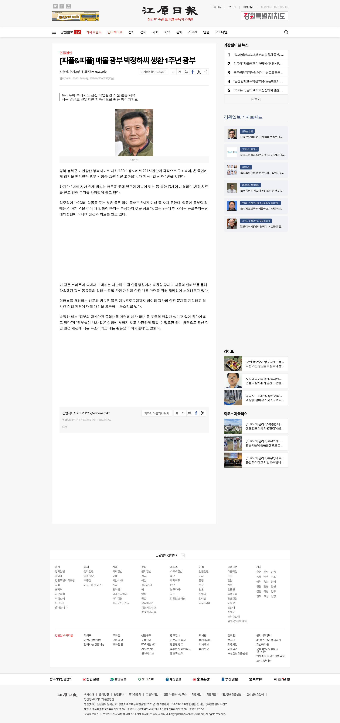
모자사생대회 (263, 660)
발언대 (231, 607)
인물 (206, 32)
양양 (273, 596)
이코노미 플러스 (249, 149)
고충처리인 (152, 694)
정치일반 (60, 571)
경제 (143, 32)
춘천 (258, 571)
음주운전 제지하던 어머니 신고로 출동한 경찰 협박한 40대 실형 (272, 72)
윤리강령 (104, 694)
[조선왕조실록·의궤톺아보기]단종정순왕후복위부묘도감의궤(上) (274, 208)
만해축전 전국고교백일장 (270, 656)
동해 (258, 576)
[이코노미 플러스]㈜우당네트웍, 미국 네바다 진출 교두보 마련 (283, 458)
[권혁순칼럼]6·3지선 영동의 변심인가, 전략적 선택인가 (269, 137)
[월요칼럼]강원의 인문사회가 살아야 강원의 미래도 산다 (270, 172)
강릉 (273, 571)
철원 (258, 591)
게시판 (202, 635)
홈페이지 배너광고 (180, 649)
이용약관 (233, 649)
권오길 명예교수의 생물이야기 (256, 221)
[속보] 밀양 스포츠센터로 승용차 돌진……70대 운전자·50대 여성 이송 (275, 54)
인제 (258, 596)
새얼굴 (202, 594)
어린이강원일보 (92, 639)
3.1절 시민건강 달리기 (268, 639)
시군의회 (60, 594)
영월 (258, 586)
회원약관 (211, 694)
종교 (143, 598)
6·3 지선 (59, 603)
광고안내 (175, 635)
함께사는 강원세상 (94, 644)
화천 (266, 591)
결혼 (201, 589)
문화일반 (146, 571)
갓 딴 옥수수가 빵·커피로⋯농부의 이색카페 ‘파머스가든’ (280, 362)
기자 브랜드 (93, 32)
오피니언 (221, 32)
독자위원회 (135, 694)
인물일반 (204, 571)
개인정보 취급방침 (231, 694)
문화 (179, 32)
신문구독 (146, 635)
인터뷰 (202, 598)
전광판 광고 (176, 644)
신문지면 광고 (178, 639)
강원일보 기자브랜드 (243, 117)
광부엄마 (117, 589)
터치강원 (117, 598)
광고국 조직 (176, 653)
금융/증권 (89, 575)
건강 (143, 575)
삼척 (258, 581)
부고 (201, 585)
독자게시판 (205, 639)
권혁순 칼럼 (247, 131)
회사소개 (89, 694)
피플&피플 (204, 603)
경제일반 (89, 571)
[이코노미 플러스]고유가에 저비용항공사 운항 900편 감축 (281, 441)
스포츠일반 (176, 571)
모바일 (116, 635)
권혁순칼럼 (234, 616)
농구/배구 (175, 589)
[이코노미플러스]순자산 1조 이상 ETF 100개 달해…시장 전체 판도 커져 (277, 154)
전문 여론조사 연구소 (174, 694)
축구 (172, 575)
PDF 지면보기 (148, 644)
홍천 (266, 581)
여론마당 (232, 571)
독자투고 (204, 649)
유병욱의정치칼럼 (237, 621)
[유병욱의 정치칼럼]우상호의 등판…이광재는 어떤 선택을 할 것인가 (276, 190)
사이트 (87, 635)
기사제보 (204, 644)
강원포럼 (232, 594)
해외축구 (175, 580)
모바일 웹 (118, 644)
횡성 (273, 581)
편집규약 (119, 694)
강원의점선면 (148, 607)
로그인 (232, 7)
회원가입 (248, 7)
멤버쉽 (231, 635)
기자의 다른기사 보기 (153, 71)
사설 (230, 585)
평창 (266, 586)
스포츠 (192, 32)
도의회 (58, 589)
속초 (273, 576)
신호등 (231, 612)
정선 (273, 586)
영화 (143, 594)
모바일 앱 (118, 639)
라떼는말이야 (120, 594)
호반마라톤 (262, 644)
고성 (266, 596)
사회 (155, 32)
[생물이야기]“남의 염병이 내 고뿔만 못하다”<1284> (267, 226)
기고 (230, 575)
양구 (273, 591)
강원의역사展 (148, 612)
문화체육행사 (263, 635)
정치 (131, 32)
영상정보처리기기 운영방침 (99, 699)
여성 (143, 580)
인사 (201, 575)
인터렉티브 (114, 32)
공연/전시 (146, 585)
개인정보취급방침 (238, 653)
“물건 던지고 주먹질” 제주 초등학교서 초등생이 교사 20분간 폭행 (272, 81)
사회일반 (117, 571)
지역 (167, 32)
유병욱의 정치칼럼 (250, 185)
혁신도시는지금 (121, 603)
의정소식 (60, 598)
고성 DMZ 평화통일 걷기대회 (267, 650)
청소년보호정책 (255, 694)
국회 (57, 585)
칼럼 (230, 580)
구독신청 (216, 7)
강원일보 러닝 (177, 598)
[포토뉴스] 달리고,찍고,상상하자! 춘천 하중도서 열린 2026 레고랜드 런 (276, 90)
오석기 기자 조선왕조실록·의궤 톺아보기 (260, 203)
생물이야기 (147, 603)
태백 (266, 576)
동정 (201, 580)
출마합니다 (61, 607)
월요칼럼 (246, 167)
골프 (172, 594)
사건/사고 (118, 580)
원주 (266, 571)
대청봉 (231, 603)
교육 (115, 575)
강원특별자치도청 (65, 580)
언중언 (231, 589)
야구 (172, 585)
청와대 (58, 575)
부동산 (87, 580)
